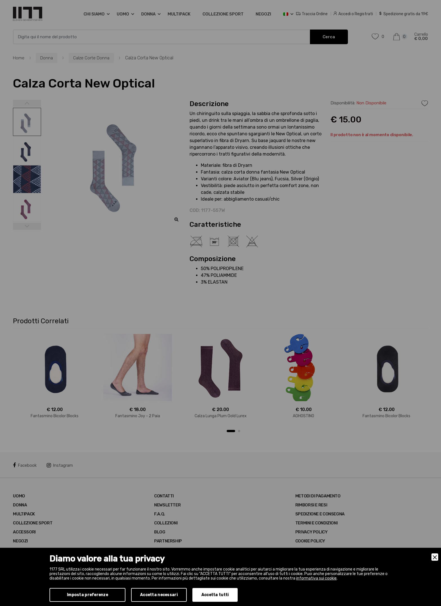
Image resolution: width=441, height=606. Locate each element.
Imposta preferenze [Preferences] (87, 594)
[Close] (434, 557)
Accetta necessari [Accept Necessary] (159, 594)
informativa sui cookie (316, 578)
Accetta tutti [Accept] (215, 594)
